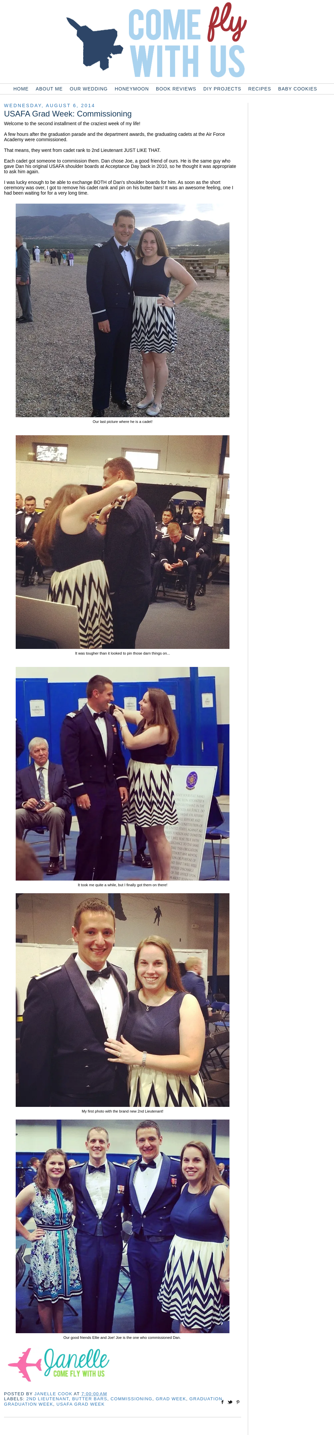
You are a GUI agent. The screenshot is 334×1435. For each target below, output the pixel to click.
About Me (49, 88)
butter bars (89, 1398)
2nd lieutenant (47, 1398)
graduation (205, 1398)
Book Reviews (176, 88)
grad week (171, 1398)
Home (21, 88)
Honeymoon (132, 88)
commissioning (131, 1398)
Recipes (259, 88)
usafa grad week (80, 1404)
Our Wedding (89, 88)
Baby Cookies (297, 88)
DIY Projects (222, 88)
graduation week (28, 1404)
